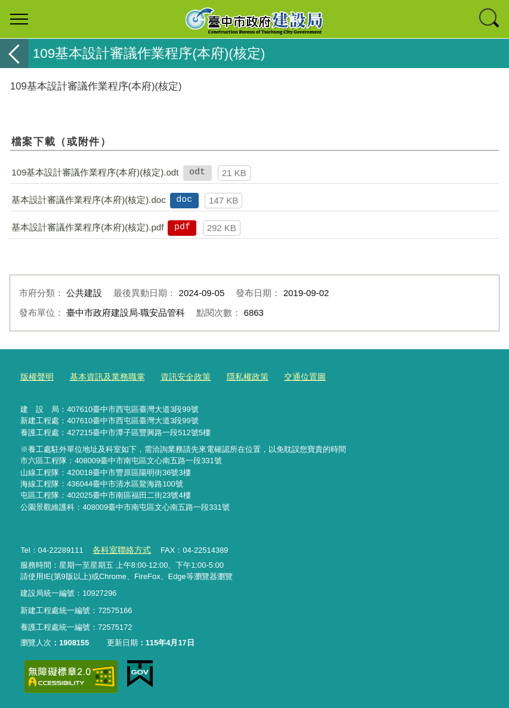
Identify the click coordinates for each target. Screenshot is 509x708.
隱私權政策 (234, 376)
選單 (19, 19)
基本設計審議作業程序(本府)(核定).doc (88, 200)
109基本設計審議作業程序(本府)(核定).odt (94, 172)
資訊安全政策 (176, 376)
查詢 (490, 19)
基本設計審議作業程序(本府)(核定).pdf (87, 227)
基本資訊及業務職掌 (102, 376)
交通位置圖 (289, 376)
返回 (14, 53)
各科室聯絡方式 (119, 547)
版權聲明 (35, 376)
